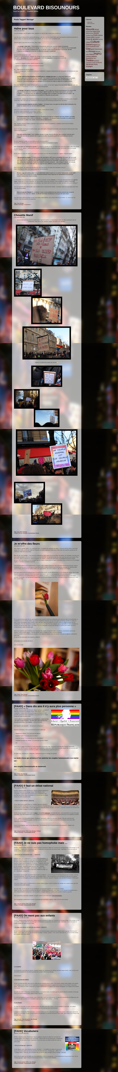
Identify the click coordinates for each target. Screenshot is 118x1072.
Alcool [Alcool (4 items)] (97, 29)
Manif (21, 532)
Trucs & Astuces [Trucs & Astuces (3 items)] (97, 62)
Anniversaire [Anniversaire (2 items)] (89, 31)
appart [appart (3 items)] (95, 31)
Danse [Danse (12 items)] (89, 44)
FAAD (18, 774)
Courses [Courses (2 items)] (100, 39)
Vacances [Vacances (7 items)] (90, 64)
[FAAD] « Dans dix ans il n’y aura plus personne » (45, 706)
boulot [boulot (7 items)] (96, 33)
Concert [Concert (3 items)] (97, 37)
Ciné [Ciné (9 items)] (95, 35)
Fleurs (18, 694)
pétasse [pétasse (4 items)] (94, 56)
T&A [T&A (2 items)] (94, 58)
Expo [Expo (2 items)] (98, 44)
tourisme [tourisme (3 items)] (96, 60)
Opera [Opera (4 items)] (91, 54)
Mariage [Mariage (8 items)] (92, 51)
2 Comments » (27, 204)
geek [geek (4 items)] (92, 49)
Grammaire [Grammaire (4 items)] (98, 49)
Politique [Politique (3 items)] (88, 56)
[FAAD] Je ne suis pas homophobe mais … (40, 842)
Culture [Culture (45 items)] (95, 41)
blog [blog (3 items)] (98, 31)
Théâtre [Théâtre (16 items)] (89, 60)
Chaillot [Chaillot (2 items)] (88, 35)
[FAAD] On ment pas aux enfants (34, 915)
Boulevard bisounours (46, 7)
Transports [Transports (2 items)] (89, 62)
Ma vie (20, 533)
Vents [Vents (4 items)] (96, 64)
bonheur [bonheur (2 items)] (91, 33)
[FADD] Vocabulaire (26, 1031)
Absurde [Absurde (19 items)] (90, 29)
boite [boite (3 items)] (87, 33)
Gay (18, 203)
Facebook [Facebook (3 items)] (92, 46)
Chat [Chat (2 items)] (91, 35)
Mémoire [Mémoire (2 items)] (97, 51)
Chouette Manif (23, 215)
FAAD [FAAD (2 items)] (87, 46)
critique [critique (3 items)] (88, 42)
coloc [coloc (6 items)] (93, 37)
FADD (27, 903)
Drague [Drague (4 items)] (94, 44)
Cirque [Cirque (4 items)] (88, 37)
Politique (38, 831)
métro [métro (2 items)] (87, 54)
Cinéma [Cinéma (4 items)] (100, 35)
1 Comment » (27, 1020)
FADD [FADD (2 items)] (97, 46)
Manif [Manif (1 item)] (87, 51)
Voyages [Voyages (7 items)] (89, 66)
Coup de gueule (21, 831)
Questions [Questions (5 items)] (89, 58)
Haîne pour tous (24, 28)
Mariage (22, 203)
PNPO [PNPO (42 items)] (97, 53)
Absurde (19, 1019)
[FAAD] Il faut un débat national (33, 785)
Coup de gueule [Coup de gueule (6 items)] (92, 39)
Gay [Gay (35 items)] (88, 48)
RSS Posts (90, 22)
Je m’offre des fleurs (27, 543)
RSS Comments (91, 23)
